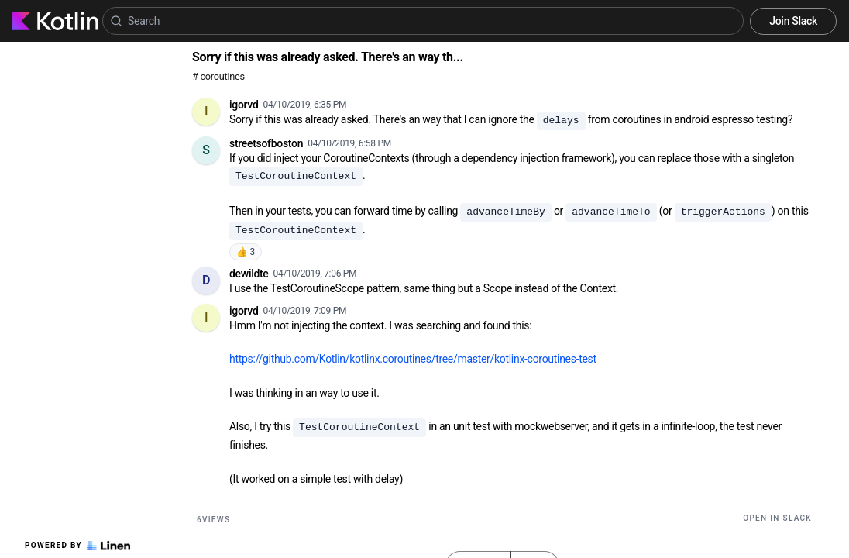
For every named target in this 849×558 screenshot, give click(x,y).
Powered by (77, 545)
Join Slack (793, 21)
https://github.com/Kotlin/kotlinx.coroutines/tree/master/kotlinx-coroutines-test (412, 359)
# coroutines (218, 76)
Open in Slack (777, 518)
